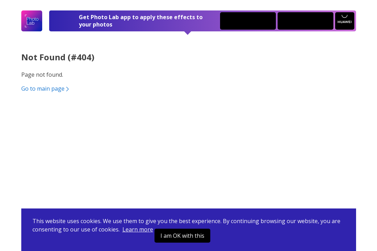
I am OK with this (182, 235)
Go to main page (46, 88)
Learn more (137, 229)
